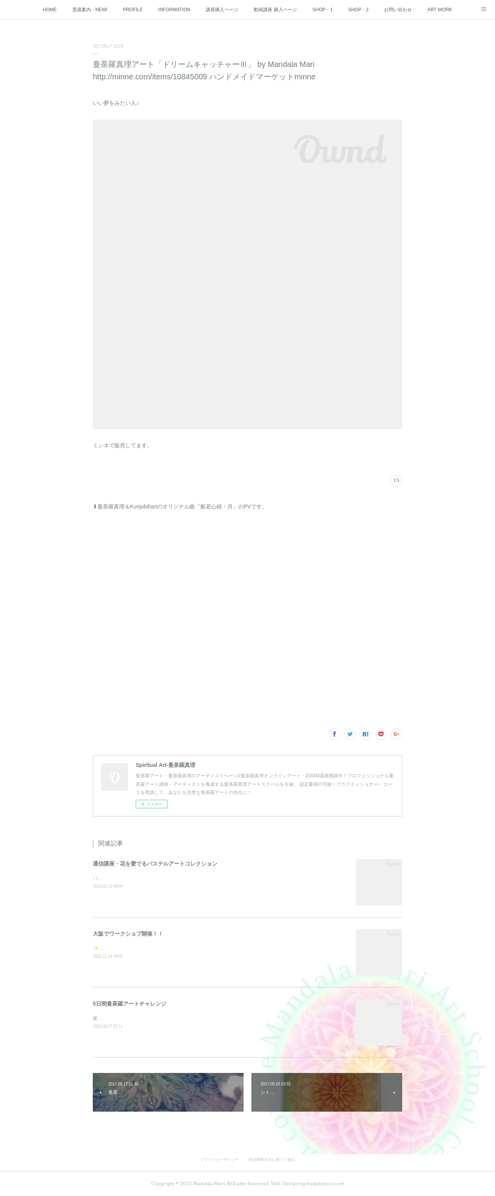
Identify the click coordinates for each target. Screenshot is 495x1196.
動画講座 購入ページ (275, 9)
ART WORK (439, 9)
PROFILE (133, 9)
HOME (50, 9)
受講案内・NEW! (90, 9)
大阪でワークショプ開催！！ (128, 934)
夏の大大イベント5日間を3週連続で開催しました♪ (145, 1018)
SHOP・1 (322, 9)
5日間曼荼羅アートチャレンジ (129, 1004)
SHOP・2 (358, 9)
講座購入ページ (222, 9)
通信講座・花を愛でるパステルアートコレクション (155, 864)
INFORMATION (174, 9)
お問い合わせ (398, 9)
